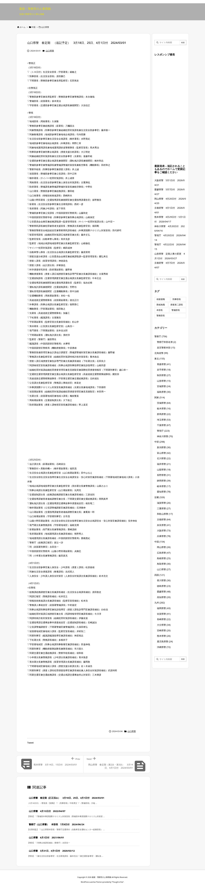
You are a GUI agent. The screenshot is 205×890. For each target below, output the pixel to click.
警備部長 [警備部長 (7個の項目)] (176, 310)
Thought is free (117, 882)
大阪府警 (164, 530)
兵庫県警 (164, 536)
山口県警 (45, 27)
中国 (33, 27)
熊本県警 (164, 635)
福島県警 (164, 391)
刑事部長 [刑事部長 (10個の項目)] (176, 299)
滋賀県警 (164, 502)
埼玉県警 (164, 419)
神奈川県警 (165, 436)
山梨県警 (164, 469)
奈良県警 (164, 525)
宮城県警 (164, 386)
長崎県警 (164, 619)
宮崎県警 (164, 630)
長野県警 (164, 475)
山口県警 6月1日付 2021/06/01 (46, 837)
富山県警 (164, 452)
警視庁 (163, 430)
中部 (159, 441)
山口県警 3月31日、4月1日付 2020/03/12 (52, 850)
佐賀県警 (164, 613)
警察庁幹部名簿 (166, 341)
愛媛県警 (164, 591)
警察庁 (160, 336)
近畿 (159, 497)
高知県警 (164, 597)
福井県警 (164, 463)
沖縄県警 (164, 647)
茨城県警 (164, 402)
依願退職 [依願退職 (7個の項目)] (160, 299)
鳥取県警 (164, 563)
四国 (159, 574)
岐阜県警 (164, 486)
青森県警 (164, 364)
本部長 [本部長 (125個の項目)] (159, 310)
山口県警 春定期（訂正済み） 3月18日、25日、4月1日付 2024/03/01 (66, 797)
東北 (159, 358)
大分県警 (164, 624)
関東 (159, 397)
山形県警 (164, 380)
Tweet (30, 742)
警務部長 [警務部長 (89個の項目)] (160, 315)
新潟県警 (164, 447)
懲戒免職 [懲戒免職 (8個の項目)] (160, 304)
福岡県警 (164, 608)
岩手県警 (164, 369)
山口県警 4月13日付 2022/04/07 (47, 811)
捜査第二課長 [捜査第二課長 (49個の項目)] (176, 304)
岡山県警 (164, 547)
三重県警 (164, 508)
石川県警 (164, 458)
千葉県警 (164, 425)
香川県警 (164, 580)
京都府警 (164, 519)
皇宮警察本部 (166, 347)
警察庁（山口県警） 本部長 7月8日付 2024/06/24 (56, 824)
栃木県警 (164, 408)
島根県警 (164, 558)
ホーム (22, 27)
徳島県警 (164, 585)
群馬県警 (164, 414)
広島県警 (164, 552)
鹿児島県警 (165, 641)
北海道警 (161, 352)
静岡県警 (164, 480)
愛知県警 (164, 491)
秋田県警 (164, 375)
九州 (159, 602)
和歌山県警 (165, 513)
